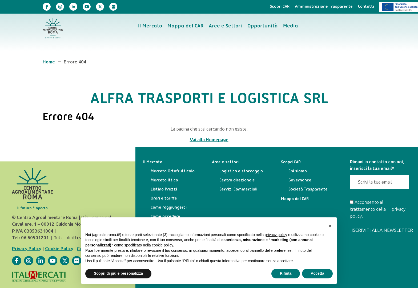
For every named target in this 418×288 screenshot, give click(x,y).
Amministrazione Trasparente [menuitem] (324, 7)
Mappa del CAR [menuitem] (185, 26)
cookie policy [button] (162, 245)
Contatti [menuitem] (366, 7)
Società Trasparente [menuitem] (308, 189)
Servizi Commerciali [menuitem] (238, 189)
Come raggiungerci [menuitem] (169, 207)
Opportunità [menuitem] (262, 26)
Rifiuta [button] (286, 273)
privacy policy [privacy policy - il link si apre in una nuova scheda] (276, 235)
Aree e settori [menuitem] (225, 162)
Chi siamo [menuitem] (297, 171)
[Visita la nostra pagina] (47, 7)
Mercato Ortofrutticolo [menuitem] (173, 171)
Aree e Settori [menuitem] (225, 26)
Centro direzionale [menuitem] (237, 180)
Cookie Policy (59, 248)
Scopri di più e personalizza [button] (118, 273)
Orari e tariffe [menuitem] (164, 198)
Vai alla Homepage (209, 139)
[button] (330, 226)
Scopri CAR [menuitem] (280, 7)
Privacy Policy (26, 248)
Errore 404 (75, 61)
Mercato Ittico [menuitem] (164, 180)
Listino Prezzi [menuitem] (164, 189)
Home (49, 61)
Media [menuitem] (290, 26)
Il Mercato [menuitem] (150, 26)
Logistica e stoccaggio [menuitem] (241, 171)
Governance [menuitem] (299, 180)
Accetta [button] (317, 273)
